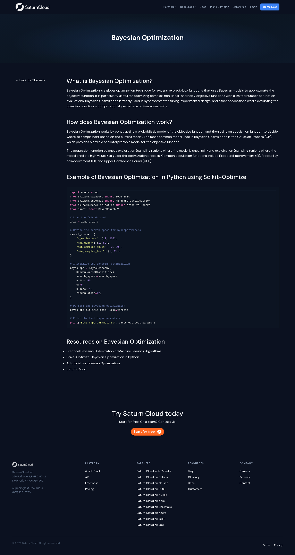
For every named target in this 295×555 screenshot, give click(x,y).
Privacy (278, 545)
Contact (244, 483)
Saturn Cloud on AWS (151, 501)
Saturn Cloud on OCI (150, 525)
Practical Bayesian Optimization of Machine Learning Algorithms (114, 351)
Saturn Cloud (76, 369)
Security (244, 477)
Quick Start (92, 471)
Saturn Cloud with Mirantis (154, 471)
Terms (266, 545)
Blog (191, 471)
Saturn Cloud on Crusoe (152, 483)
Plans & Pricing (219, 7)
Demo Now (270, 7)
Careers (244, 471)
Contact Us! (167, 422)
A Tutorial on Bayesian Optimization (93, 363)
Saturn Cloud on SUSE (151, 489)
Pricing (89, 489)
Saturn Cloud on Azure (151, 513)
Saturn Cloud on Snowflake (154, 507)
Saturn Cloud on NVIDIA (152, 495)
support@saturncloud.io (27, 488)
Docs (202, 7)
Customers (195, 489)
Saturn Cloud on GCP (150, 519)
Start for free (147, 431)
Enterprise (239, 7)
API (87, 477)
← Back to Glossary (30, 80)
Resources (187, 7)
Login (253, 7)
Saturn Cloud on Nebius (152, 477)
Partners (169, 7)
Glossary (193, 477)
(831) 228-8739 (21, 492)
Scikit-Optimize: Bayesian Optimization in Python (103, 357)
